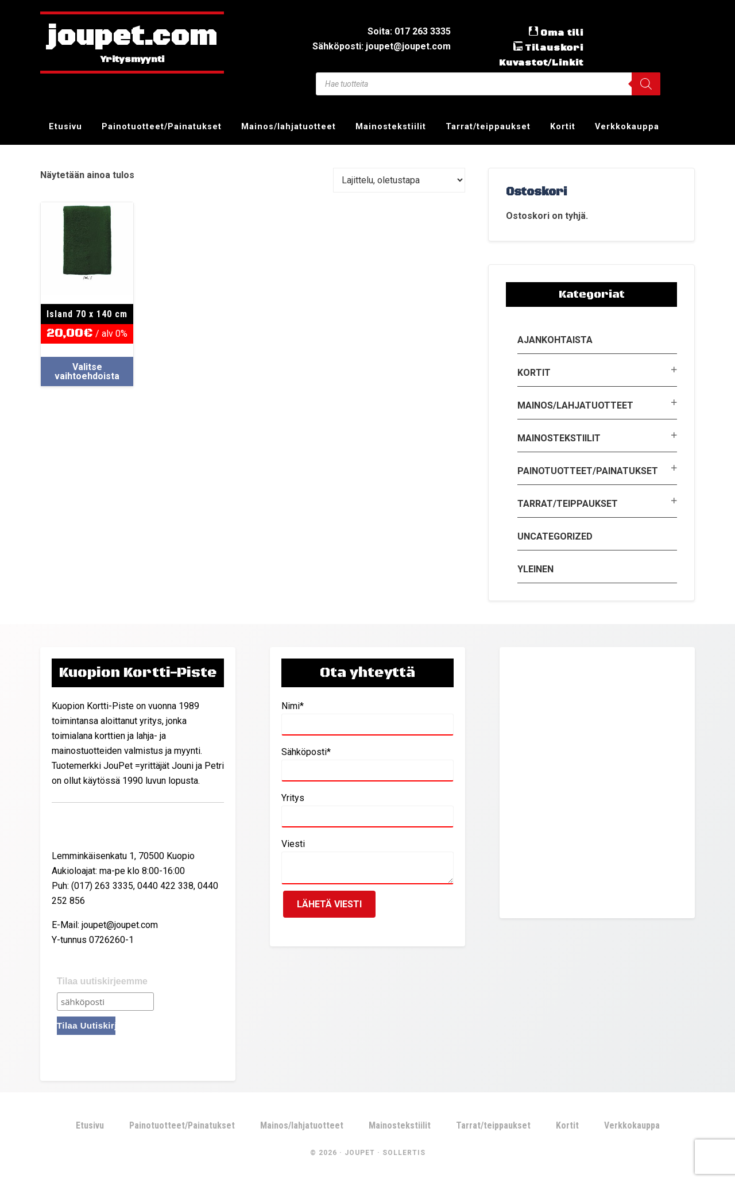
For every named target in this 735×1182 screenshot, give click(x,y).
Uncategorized (555, 536)
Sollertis (403, 1153)
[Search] (646, 83)
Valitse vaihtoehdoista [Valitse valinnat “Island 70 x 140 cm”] (87, 371)
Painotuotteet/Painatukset (587, 470)
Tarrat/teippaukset (567, 503)
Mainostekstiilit (559, 438)
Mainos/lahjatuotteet (575, 405)
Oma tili (561, 32)
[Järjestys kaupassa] (399, 180)
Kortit (534, 372)
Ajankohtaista (555, 339)
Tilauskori (554, 47)
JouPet (360, 1153)
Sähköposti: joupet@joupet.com (381, 46)
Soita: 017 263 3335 (409, 31)
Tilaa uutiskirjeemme (102, 981)
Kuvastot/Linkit (541, 62)
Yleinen (535, 569)
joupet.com (132, 37)
